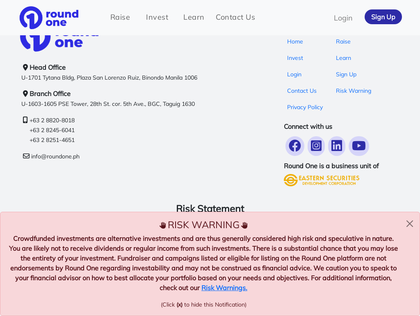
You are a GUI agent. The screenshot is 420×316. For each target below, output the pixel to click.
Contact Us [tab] (235, 17)
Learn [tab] (194, 17)
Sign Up (383, 17)
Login (343, 18)
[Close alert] (410, 223)
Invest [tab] (157, 17)
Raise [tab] (120, 17)
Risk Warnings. (224, 288)
